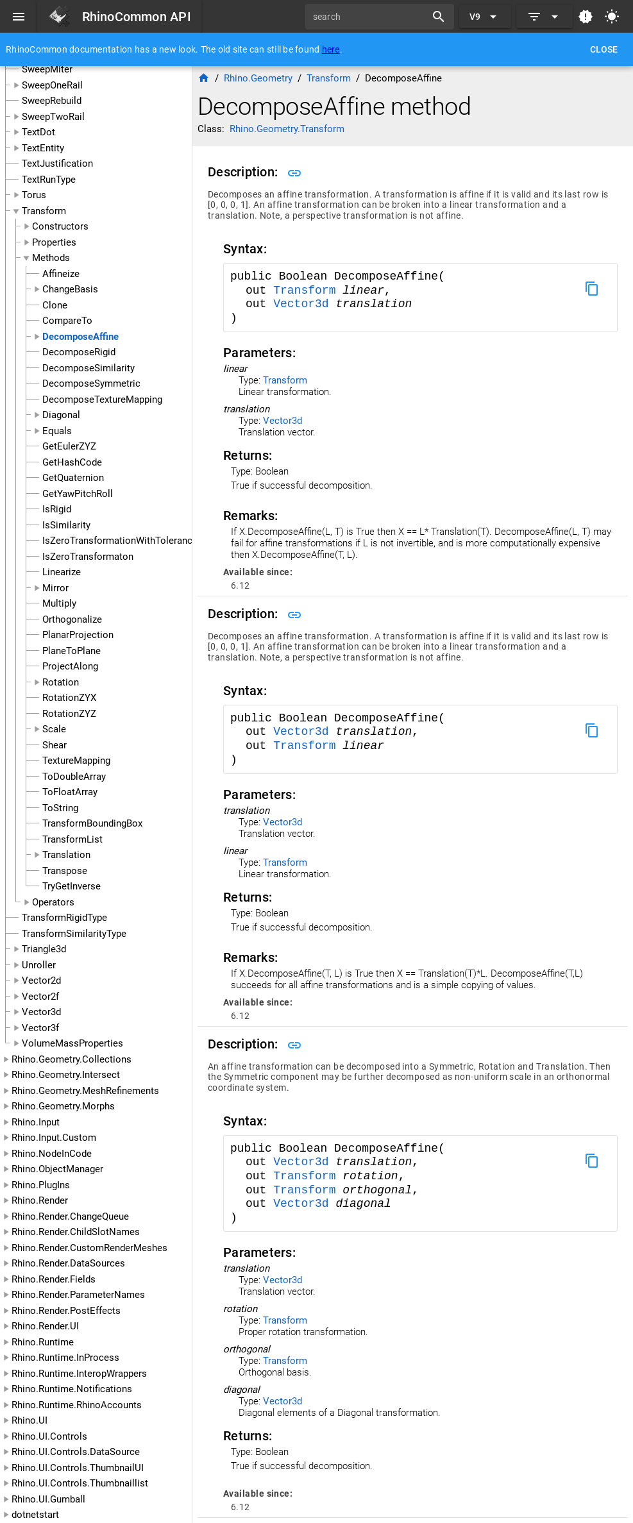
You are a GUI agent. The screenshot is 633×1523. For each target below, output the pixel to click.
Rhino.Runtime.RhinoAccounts (77, 1405)
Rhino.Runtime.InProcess (65, 1357)
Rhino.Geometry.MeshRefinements (85, 1091)
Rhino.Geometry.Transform (287, 129)
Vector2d (41, 980)
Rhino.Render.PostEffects (66, 1311)
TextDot (38, 132)
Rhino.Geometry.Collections (71, 1059)
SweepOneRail (52, 85)
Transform (44, 211)
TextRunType (49, 179)
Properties (54, 242)
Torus (34, 195)
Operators (53, 902)
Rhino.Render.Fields (54, 1279)
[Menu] (19, 17)
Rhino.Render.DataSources (68, 1263)
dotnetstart (35, 1514)
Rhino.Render (40, 1200)
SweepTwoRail (53, 116)
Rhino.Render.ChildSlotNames (76, 1232)
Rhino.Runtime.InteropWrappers (79, 1373)
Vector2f (40, 996)
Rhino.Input (36, 1122)
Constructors (60, 226)
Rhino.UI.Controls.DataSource (76, 1452)
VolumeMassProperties (72, 1043)
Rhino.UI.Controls (49, 1436)
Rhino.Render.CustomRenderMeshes (89, 1248)
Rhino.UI (29, 1420)
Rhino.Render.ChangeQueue (70, 1216)
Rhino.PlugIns (41, 1185)
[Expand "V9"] (485, 16)
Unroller (39, 965)
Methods (51, 258)
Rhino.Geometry (258, 78)
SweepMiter (47, 69)
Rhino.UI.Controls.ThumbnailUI (78, 1468)
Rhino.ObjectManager (57, 1169)
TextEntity (43, 148)
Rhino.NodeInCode (52, 1153)
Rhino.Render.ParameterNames (78, 1294)
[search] (370, 16)
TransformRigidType (64, 917)
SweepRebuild (51, 100)
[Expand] (544, 16)
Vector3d (41, 1012)
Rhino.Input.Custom (54, 1137)
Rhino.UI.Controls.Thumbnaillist (80, 1483)
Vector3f (40, 1028)
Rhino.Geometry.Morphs (63, 1106)
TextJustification (57, 163)
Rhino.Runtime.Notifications (72, 1389)
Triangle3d (44, 949)
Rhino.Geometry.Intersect (66, 1075)
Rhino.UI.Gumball (48, 1499)
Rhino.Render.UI (45, 1326)
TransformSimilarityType (74, 933)
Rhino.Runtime (43, 1342)
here (331, 49)
